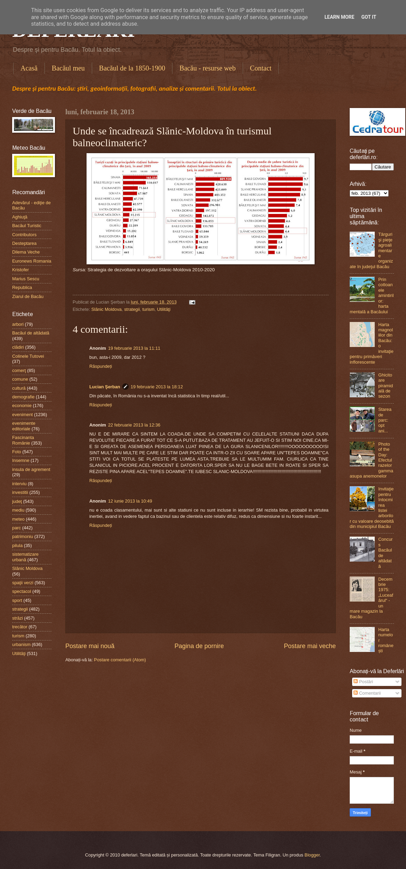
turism (148, 309)
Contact (260, 68)
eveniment (22, 414)
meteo (18, 519)
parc (16, 527)
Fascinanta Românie (23, 440)
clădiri (18, 347)
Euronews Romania (31, 261)
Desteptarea (24, 243)
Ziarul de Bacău (27, 296)
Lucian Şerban (104, 386)
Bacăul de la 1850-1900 (132, 68)
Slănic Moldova (106, 309)
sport (17, 600)
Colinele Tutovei (28, 356)
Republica (22, 287)
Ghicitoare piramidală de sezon (385, 385)
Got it (368, 17)
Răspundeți (100, 366)
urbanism (21, 644)
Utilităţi (164, 309)
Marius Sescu (25, 278)
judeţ (17, 501)
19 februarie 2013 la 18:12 (157, 386)
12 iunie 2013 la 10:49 (130, 501)
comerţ (19, 370)
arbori (18, 324)
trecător (19, 626)
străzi (17, 618)
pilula (17, 545)
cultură (19, 388)
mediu (18, 510)
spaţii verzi (22, 582)
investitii (20, 492)
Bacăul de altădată (30, 333)
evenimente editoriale (23, 426)
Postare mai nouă (89, 646)
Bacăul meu (68, 68)
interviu (19, 483)
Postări (363, 681)
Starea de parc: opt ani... (384, 420)
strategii (132, 309)
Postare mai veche (310, 646)
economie (22, 405)
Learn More (339, 17)
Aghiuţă (19, 217)
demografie (23, 396)
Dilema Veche (26, 252)
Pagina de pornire (199, 646)
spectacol (21, 591)
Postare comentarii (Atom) (120, 659)
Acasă (29, 68)
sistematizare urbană (25, 557)
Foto (16, 451)
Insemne (20, 460)
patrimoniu (22, 536)
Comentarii (367, 693)
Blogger (312, 855)
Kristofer (20, 269)
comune (20, 379)
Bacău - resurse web (207, 68)
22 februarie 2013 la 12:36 (134, 425)
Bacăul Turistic (26, 225)
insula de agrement (31, 469)
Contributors (24, 234)
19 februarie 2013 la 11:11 (134, 348)
